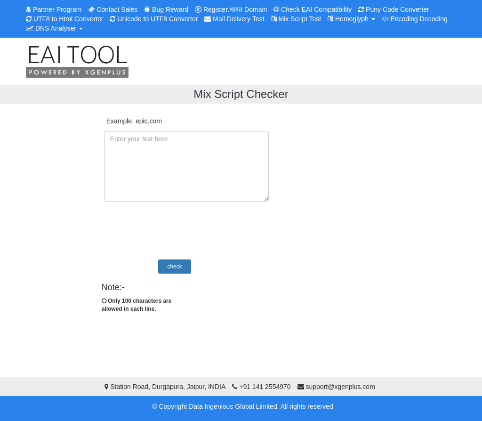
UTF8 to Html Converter (64, 19)
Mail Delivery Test (234, 19)
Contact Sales (112, 9)
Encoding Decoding (415, 19)
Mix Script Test (296, 19)
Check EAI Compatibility (312, 9)
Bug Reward (166, 9)
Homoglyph (351, 19)
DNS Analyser (54, 28)
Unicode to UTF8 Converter (154, 19)
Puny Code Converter (393, 9)
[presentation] (185, 231)
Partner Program (53, 9)
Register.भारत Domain (231, 9)
